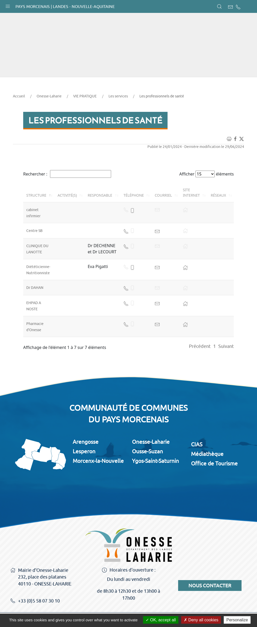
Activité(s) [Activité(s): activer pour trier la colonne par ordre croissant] (67, 195)
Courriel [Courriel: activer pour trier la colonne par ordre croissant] (163, 195)
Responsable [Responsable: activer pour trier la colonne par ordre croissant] (100, 195)
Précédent (200, 346)
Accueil (19, 96)
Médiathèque (207, 454)
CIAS (196, 444)
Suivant (226, 346)
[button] (7, 5)
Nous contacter (209, 585)
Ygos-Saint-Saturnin (155, 461)
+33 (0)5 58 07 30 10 (35, 601)
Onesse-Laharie (49, 96)
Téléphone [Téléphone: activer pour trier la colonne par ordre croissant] (133, 195)
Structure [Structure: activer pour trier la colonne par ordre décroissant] (36, 195)
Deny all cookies (201, 620)
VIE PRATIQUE (85, 96)
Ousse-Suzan (147, 451)
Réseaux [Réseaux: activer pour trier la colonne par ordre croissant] (218, 195)
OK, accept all (161, 620)
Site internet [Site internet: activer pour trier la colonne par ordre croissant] (191, 192)
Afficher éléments (206, 174)
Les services (118, 96)
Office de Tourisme (214, 463)
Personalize (237, 620)
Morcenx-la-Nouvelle (98, 461)
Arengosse (85, 442)
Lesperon (84, 451)
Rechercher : (67, 174)
